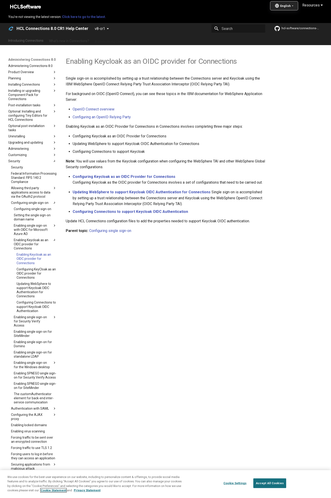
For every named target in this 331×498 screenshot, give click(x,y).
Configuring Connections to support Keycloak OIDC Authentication (130, 211)
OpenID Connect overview (93, 109)
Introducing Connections (25, 40)
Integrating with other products (204, 40)
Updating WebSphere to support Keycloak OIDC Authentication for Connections (142, 192)
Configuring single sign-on (110, 231)
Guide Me (239, 40)
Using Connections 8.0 (161, 40)
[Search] (238, 28)
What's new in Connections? (69, 40)
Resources (312, 5)
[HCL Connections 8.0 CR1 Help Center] (11, 28)
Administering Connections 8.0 (117, 40)
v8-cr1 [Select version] (100, 28)
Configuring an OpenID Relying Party (102, 117)
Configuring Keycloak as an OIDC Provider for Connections (124, 176)
